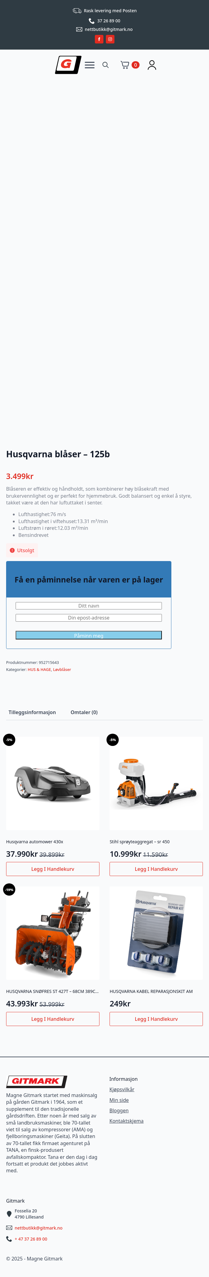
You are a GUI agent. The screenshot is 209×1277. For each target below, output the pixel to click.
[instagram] (110, 39)
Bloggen (119, 1110)
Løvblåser (62, 669)
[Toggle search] (106, 65)
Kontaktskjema (127, 1121)
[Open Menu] (90, 65)
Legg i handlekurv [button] (52, 869)
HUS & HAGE (39, 669)
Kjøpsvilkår (122, 1089)
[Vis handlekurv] (130, 65)
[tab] (32, 712)
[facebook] (99, 39)
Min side (119, 1100)
